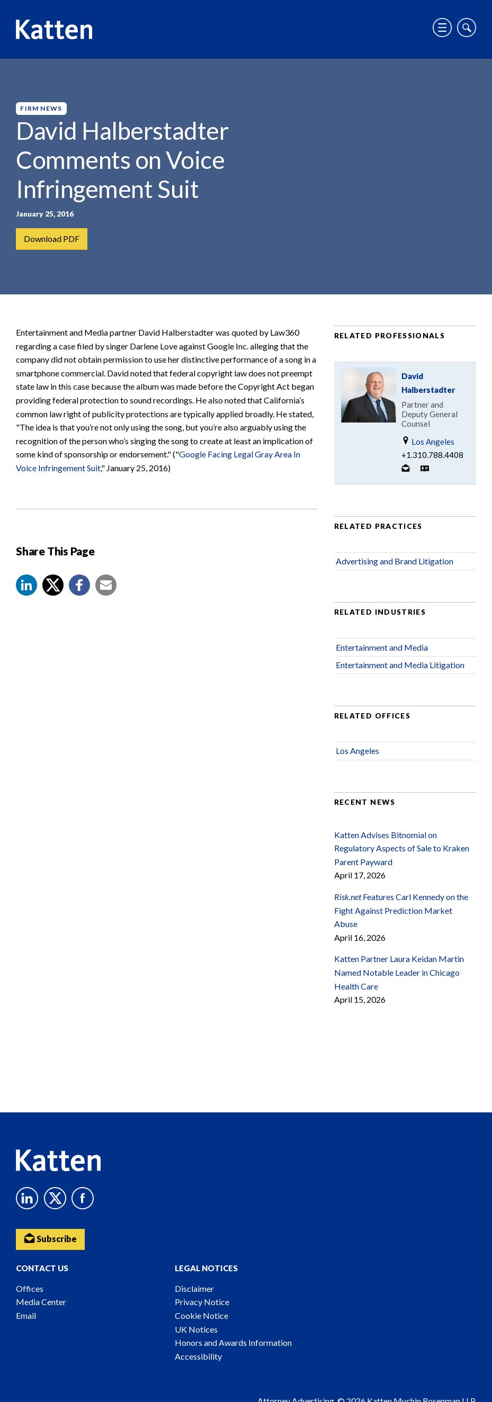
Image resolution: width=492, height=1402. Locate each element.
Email (26, 1315)
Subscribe (50, 1238)
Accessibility (198, 1356)
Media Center (41, 1302)
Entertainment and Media (382, 648)
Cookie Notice (201, 1315)
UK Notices (196, 1329)
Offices (29, 1288)
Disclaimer (194, 1288)
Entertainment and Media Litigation (400, 665)
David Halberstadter (428, 383)
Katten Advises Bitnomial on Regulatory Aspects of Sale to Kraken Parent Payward (401, 848)
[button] (26, 585)
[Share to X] (53, 585)
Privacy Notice (202, 1302)
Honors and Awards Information (233, 1342)
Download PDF (51, 238)
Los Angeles (427, 442)
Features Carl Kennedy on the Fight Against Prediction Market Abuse (401, 910)
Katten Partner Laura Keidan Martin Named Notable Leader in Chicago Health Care (399, 972)
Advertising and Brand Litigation (394, 561)
